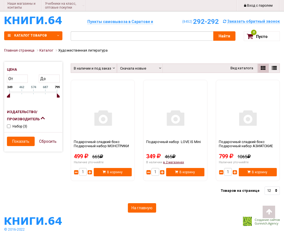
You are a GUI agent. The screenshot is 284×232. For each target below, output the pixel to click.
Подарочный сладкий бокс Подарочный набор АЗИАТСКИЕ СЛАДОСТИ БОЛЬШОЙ (248, 146)
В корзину (113, 172)
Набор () (19, 126)
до (43, 79)
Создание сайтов (267, 220)
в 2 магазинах (173, 162)
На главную (142, 208)
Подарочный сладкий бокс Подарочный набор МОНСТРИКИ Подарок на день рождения (103, 146)
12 (269, 190)
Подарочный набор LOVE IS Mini (175, 146)
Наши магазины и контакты (21, 5)
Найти (224, 36)
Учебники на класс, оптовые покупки (60, 5)
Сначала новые (133, 68)
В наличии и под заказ (92, 68)
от (10, 79)
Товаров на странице (240, 190)
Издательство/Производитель (26, 115)
